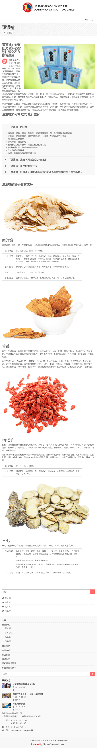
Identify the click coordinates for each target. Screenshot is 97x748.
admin (16, 690)
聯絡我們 (6, 659)
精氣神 (6, 611)
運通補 (6, 598)
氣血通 (6, 606)
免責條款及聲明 (9, 668)
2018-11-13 (19, 706)
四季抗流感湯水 (19, 704)
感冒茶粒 (7, 602)
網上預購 (6, 654)
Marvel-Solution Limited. (54, 744)
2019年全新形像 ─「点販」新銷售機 (28, 694)
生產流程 (6, 650)
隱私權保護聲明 (9, 663)
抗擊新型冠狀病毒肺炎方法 (24, 684)
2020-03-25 (19, 687)
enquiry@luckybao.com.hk (22, 730)
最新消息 (6, 646)
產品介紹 (6, 624)
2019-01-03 (19, 697)
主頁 (4, 620)
